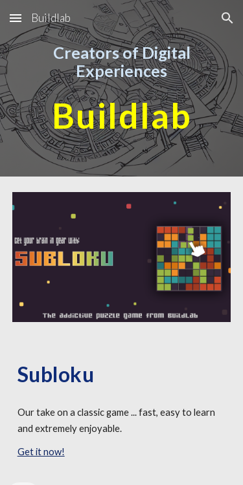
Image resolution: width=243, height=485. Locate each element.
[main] (121, 62)
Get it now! (41, 451)
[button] (15, 18)
